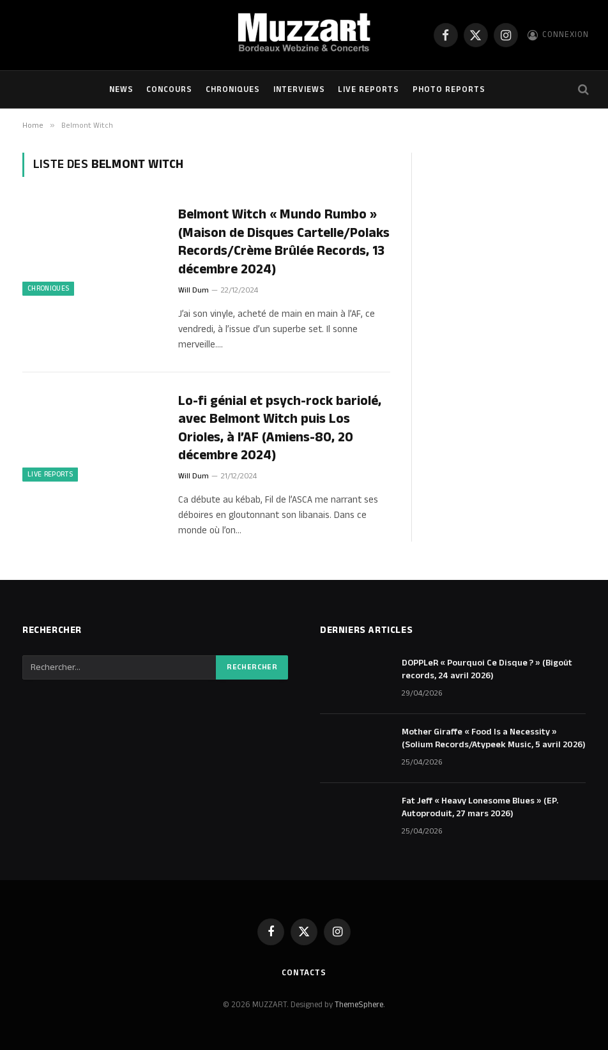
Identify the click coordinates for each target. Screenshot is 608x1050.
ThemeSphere (359, 1004)
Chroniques (233, 89)
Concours (169, 89)
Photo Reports (449, 89)
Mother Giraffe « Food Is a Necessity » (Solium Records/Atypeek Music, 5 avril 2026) (494, 738)
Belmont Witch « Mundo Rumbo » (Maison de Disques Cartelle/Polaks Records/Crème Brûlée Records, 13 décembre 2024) (284, 242)
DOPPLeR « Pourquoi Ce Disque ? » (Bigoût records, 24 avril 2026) (487, 669)
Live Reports (368, 89)
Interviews (299, 89)
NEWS (121, 89)
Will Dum (193, 290)
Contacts (304, 972)
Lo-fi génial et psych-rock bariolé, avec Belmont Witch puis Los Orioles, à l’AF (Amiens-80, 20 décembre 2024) (279, 428)
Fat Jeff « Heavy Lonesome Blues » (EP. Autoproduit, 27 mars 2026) (480, 807)
